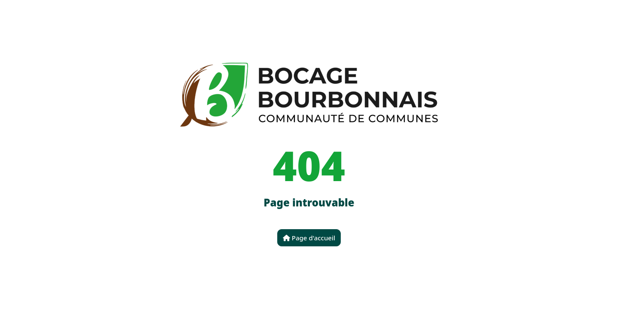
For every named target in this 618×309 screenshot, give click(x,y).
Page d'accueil (309, 237)
